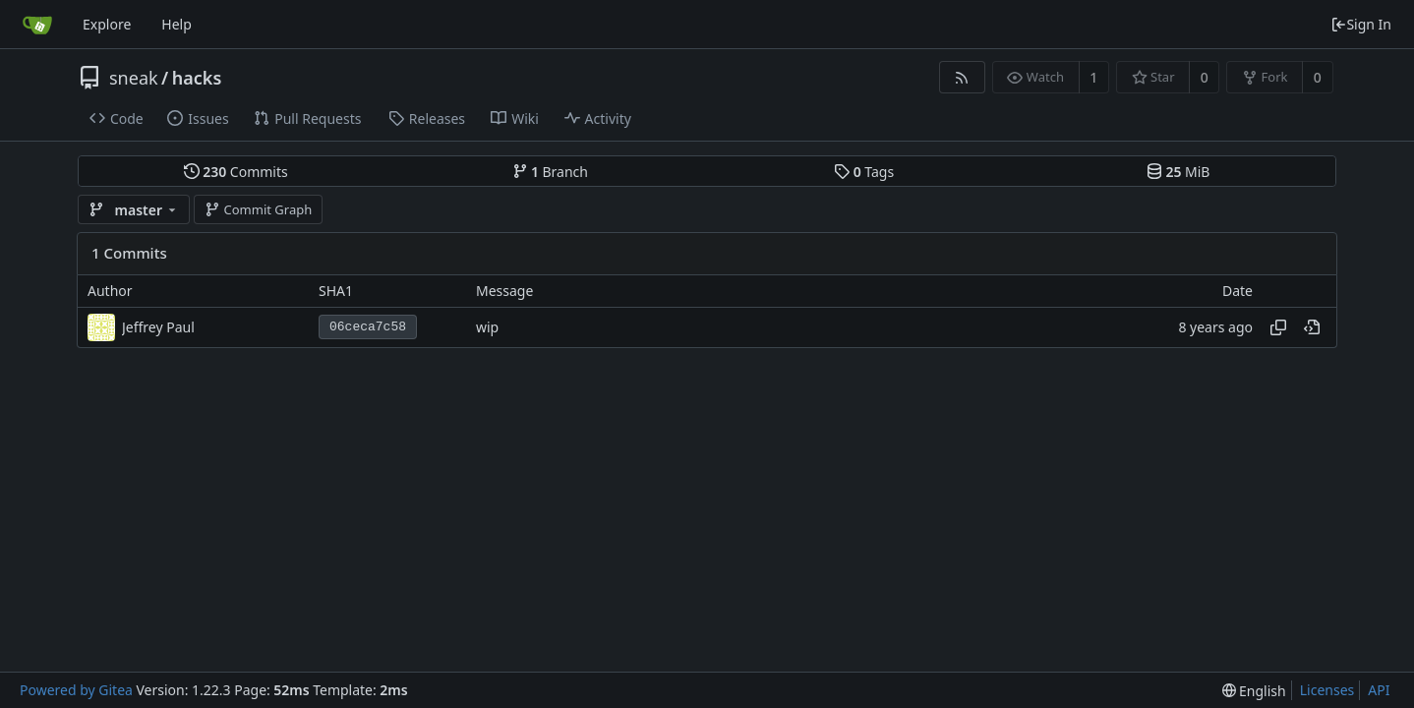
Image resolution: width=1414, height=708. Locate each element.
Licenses (1327, 689)
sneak (133, 78)
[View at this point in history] (1311, 327)
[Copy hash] (1278, 327)
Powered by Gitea (76, 689)
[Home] (37, 24)
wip (487, 327)
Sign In (1360, 24)
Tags (864, 171)
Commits (236, 171)
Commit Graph (258, 209)
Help (176, 24)
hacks (197, 78)
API (1378, 689)
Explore (107, 24)
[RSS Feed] (962, 77)
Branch (550, 171)
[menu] (1254, 690)
